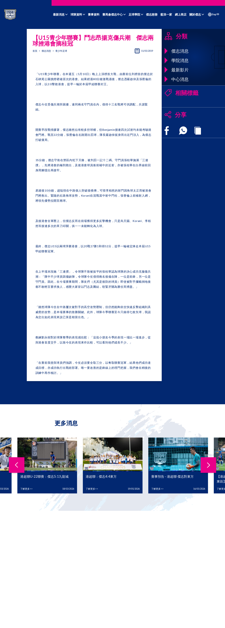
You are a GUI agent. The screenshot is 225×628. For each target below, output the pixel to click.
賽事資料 (93, 14)
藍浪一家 (166, 14)
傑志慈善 (152, 14)
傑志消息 (46, 50)
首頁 (35, 50)
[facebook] (167, 130)
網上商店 (180, 14)
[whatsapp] (183, 130)
